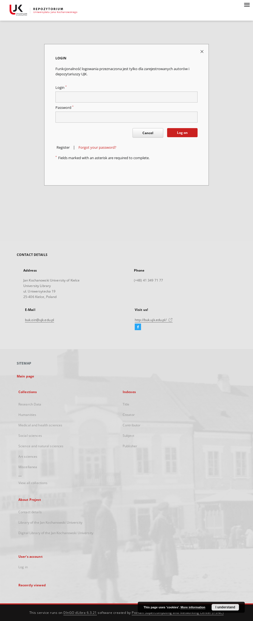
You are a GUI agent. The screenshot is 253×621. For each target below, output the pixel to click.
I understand (225, 607)
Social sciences (30, 435)
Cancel (147, 133)
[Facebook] (138, 327)
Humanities (27, 414)
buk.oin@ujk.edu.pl (39, 320)
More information (193, 607)
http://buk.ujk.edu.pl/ (154, 320)
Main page (25, 376)
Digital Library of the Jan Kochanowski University (55, 533)
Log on (182, 132)
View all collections (32, 483)
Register (63, 147)
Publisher (130, 446)
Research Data (29, 404)
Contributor (131, 425)
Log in (23, 567)
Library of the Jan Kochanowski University (50, 522)
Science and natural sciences (40, 446)
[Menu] (247, 4)
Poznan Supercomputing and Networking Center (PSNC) (178, 612)
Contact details (30, 512)
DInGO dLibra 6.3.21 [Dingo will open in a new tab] (80, 612)
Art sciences (27, 456)
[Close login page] (202, 51)
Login (61, 87)
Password (64, 107)
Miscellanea (27, 467)
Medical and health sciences (40, 425)
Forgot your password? (97, 147)
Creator (129, 414)
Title (126, 404)
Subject (128, 435)
